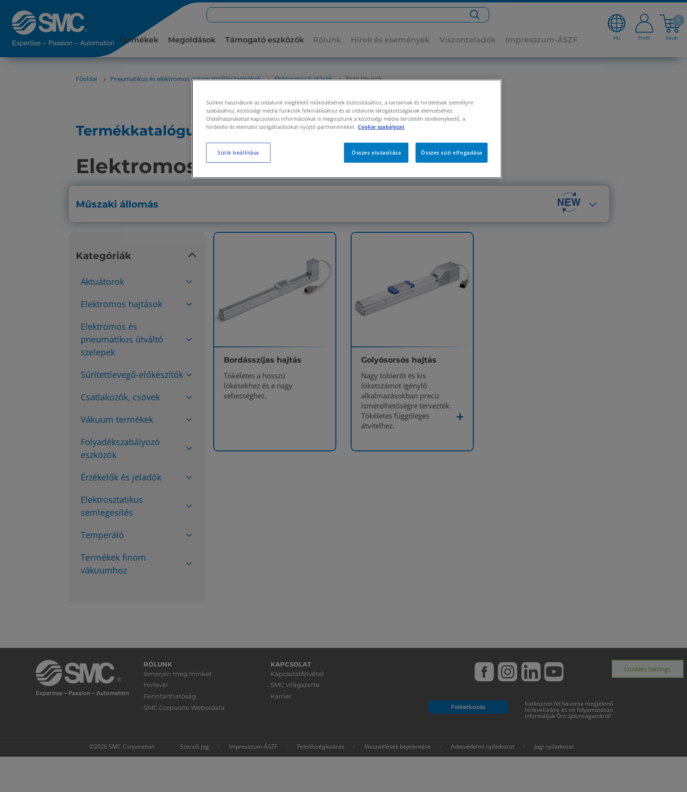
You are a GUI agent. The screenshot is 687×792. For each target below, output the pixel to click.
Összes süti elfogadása (451, 152)
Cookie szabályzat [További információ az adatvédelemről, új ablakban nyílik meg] (381, 126)
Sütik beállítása (238, 152)
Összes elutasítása (376, 152)
